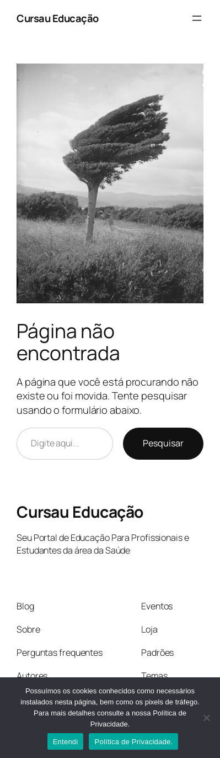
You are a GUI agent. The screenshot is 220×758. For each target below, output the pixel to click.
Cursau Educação (58, 18)
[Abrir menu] (196, 18)
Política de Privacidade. (133, 742)
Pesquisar (163, 443)
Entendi (65, 742)
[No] (206, 717)
